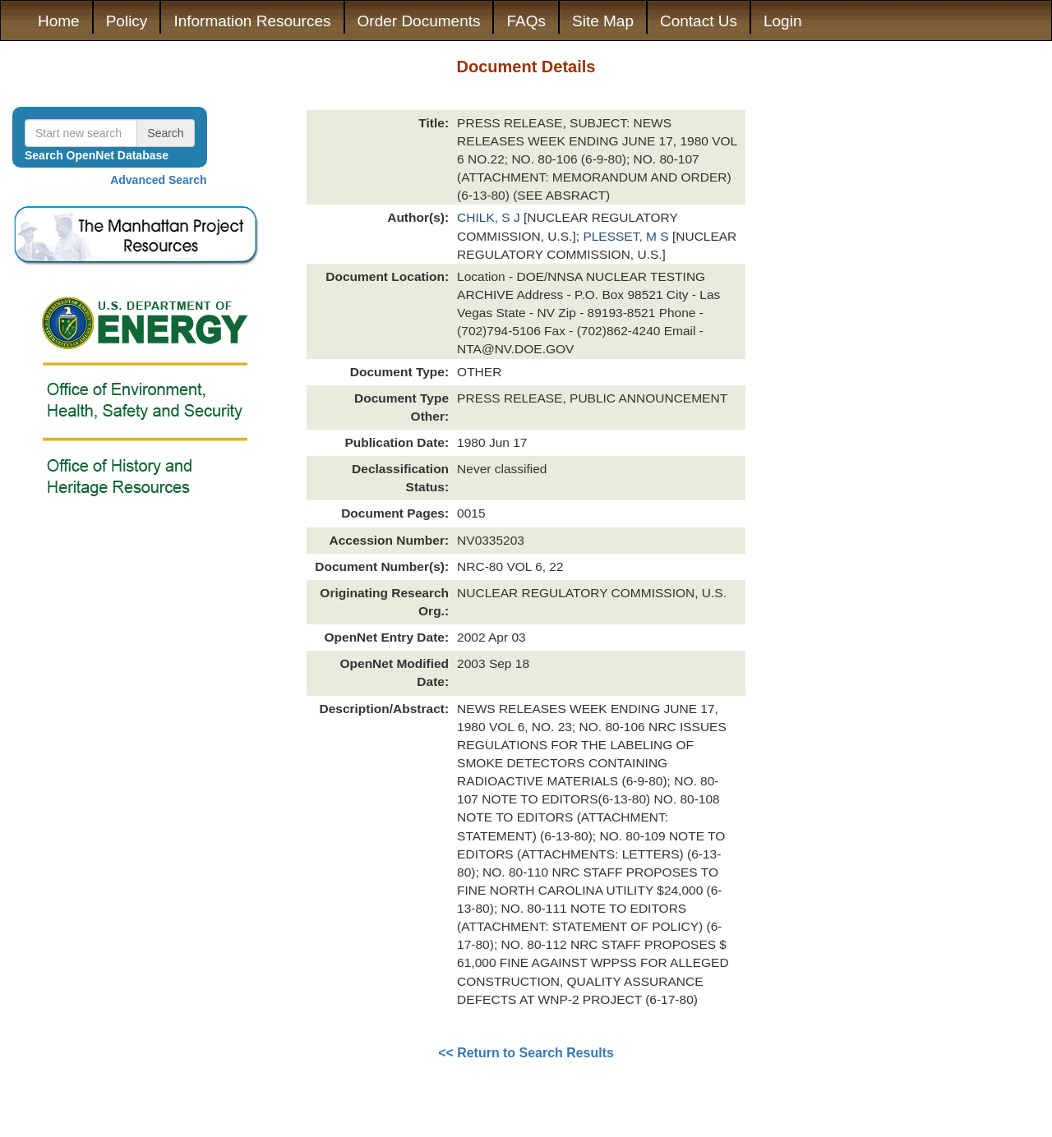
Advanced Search (158, 179)
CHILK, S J (490, 217)
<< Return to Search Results (526, 1053)
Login (783, 21)
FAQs (526, 21)
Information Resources (251, 21)
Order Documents (419, 21)
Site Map (603, 21)
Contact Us (698, 21)
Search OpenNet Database (96, 155)
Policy (127, 21)
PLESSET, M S (627, 236)
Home (59, 21)
